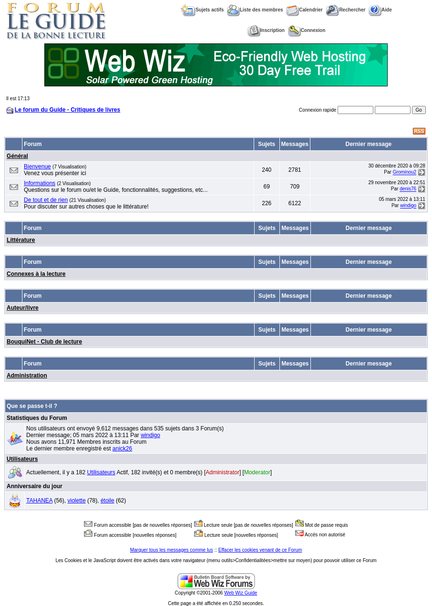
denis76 (408, 189)
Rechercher (345, 9)
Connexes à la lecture (36, 274)
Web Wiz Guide (240, 593)
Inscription (266, 30)
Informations (39, 183)
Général (17, 156)
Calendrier (304, 9)
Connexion (307, 30)
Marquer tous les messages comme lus (171, 550)
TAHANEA (39, 500)
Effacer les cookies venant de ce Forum (260, 550)
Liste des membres (255, 9)
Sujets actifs (202, 9)
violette (77, 500)
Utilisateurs (22, 459)
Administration (27, 375)
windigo (408, 206)
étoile (107, 500)
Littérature (21, 240)
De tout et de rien (46, 200)
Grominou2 (404, 172)
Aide (380, 9)
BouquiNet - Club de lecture (44, 341)
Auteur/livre (23, 307)
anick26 (122, 448)
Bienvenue (37, 166)
